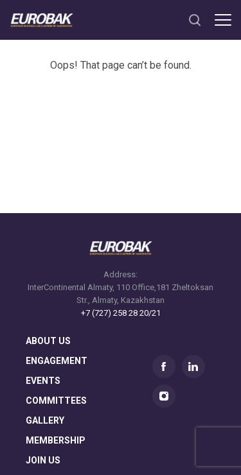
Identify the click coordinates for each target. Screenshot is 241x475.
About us (48, 341)
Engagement (56, 361)
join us (43, 460)
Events (43, 381)
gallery (45, 421)
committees (56, 401)
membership (55, 440)
